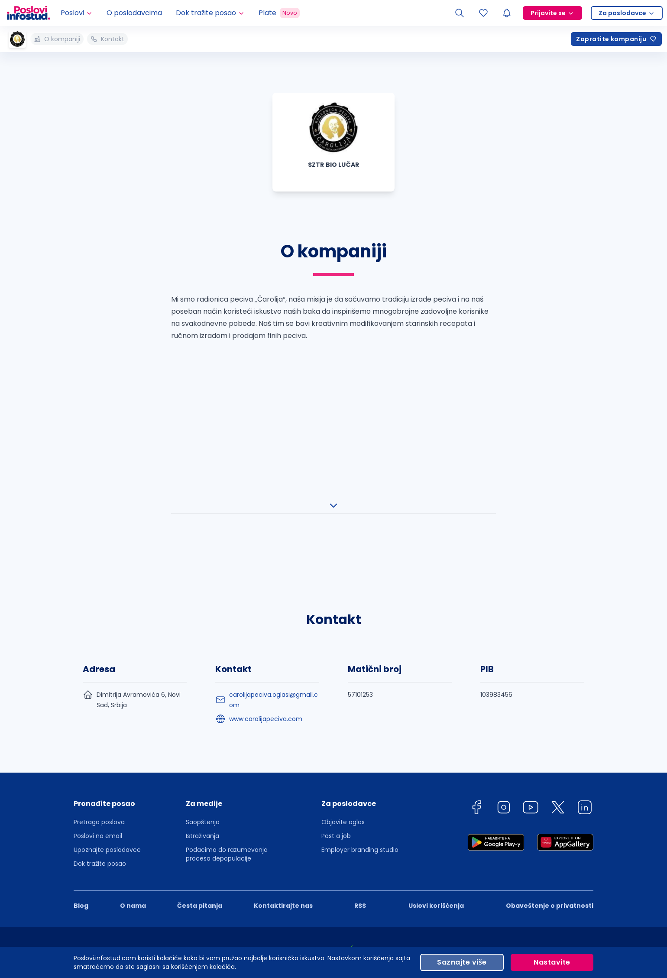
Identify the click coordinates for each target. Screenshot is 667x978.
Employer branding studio (359, 677)
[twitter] (558, 637)
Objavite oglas (343, 650)
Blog (81, 733)
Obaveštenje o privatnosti (549, 733)
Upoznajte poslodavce (107, 677)
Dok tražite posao (100, 691)
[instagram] (503, 637)
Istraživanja (202, 664)
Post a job (336, 664)
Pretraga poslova (99, 650)
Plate (279, 13)
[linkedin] (584, 637)
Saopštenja (203, 650)
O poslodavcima (134, 13)
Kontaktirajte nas (283, 733)
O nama (133, 733)
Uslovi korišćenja (436, 733)
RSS (360, 733)
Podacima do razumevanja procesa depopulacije (227, 682)
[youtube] (530, 637)
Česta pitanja (199, 733)
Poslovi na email (98, 664)
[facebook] (476, 637)
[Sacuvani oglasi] (483, 13)
